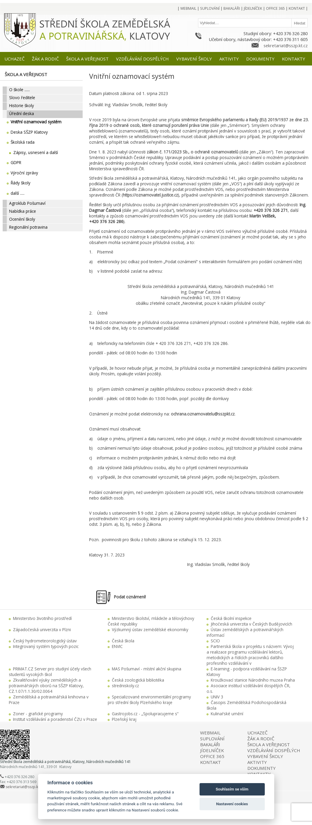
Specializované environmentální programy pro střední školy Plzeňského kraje (149, 699)
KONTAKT (210, 762)
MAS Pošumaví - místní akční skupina (146, 669)
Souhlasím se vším (232, 789)
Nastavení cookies (232, 804)
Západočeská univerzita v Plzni (42, 629)
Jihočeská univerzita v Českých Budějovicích (251, 624)
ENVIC (117, 646)
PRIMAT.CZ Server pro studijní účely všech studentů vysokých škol (50, 671)
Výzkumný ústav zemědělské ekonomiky (150, 629)
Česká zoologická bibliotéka (138, 680)
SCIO (215, 641)
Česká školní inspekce (231, 618)
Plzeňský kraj (124, 719)
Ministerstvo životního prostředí (42, 618)
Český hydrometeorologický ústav (45, 641)
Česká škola (123, 641)
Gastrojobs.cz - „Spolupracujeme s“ (145, 713)
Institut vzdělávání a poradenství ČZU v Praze (55, 719)
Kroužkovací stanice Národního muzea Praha (253, 680)
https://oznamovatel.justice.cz (150, 195)
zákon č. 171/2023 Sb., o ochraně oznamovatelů (192, 152)
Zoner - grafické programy (38, 713)
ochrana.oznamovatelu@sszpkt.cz (203, 414)
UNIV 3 (217, 697)
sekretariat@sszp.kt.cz (286, 45)
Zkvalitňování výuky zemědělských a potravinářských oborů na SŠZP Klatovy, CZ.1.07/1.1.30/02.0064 (46, 685)
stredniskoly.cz (125, 685)
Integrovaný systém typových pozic (46, 646)
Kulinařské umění (227, 713)
